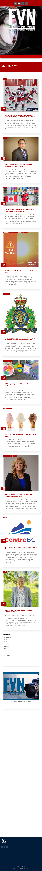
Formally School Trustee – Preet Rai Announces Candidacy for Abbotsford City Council (18, 165)
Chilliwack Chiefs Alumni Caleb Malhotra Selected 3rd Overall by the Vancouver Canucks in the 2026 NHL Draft (20, 115)
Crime (5, 293)
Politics (5, 138)
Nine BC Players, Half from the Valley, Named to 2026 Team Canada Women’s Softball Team (20, 210)
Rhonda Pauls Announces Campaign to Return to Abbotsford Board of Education (18, 495)
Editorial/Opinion (7, 232)
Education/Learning (8, 361)
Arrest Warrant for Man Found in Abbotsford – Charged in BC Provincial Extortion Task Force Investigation (21, 338)
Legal (9, 293)
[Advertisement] (21, 43)
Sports (5, 79)
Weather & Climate (24, 232)
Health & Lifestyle (15, 232)
